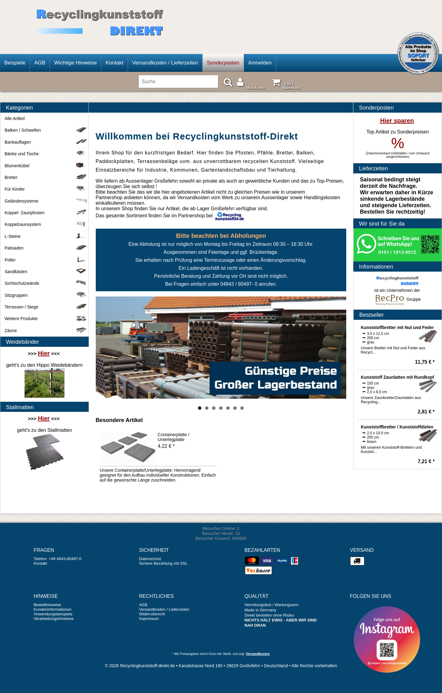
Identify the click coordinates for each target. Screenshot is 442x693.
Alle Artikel (15, 118)
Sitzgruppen (46, 295)
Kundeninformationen (52, 609)
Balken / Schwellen (46, 130)
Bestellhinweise (47, 604)
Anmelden (260, 63)
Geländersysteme (46, 201)
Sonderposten (223, 63)
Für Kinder (46, 189)
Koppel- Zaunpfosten (46, 212)
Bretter (46, 177)
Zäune (46, 330)
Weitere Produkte (46, 318)
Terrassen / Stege (46, 307)
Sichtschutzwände (46, 283)
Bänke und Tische (46, 153)
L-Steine (46, 236)
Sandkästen (46, 271)
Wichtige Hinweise (75, 63)
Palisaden (46, 248)
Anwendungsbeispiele (52, 614)
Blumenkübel (46, 165)
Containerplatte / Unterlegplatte (173, 437)
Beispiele (14, 63)
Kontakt (114, 63)
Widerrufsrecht (152, 614)
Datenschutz (150, 558)
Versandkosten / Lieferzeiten (165, 63)
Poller (46, 260)
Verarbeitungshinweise (53, 618)
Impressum (149, 618)
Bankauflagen (46, 142)
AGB (39, 63)
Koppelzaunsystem (46, 224)
